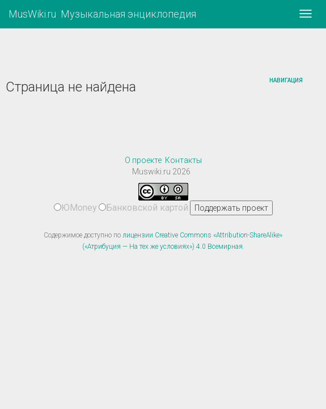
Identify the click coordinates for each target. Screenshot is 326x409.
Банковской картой (143, 207)
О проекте (143, 160)
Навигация (286, 80)
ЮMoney (75, 207)
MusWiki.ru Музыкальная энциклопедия (102, 14)
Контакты (183, 160)
